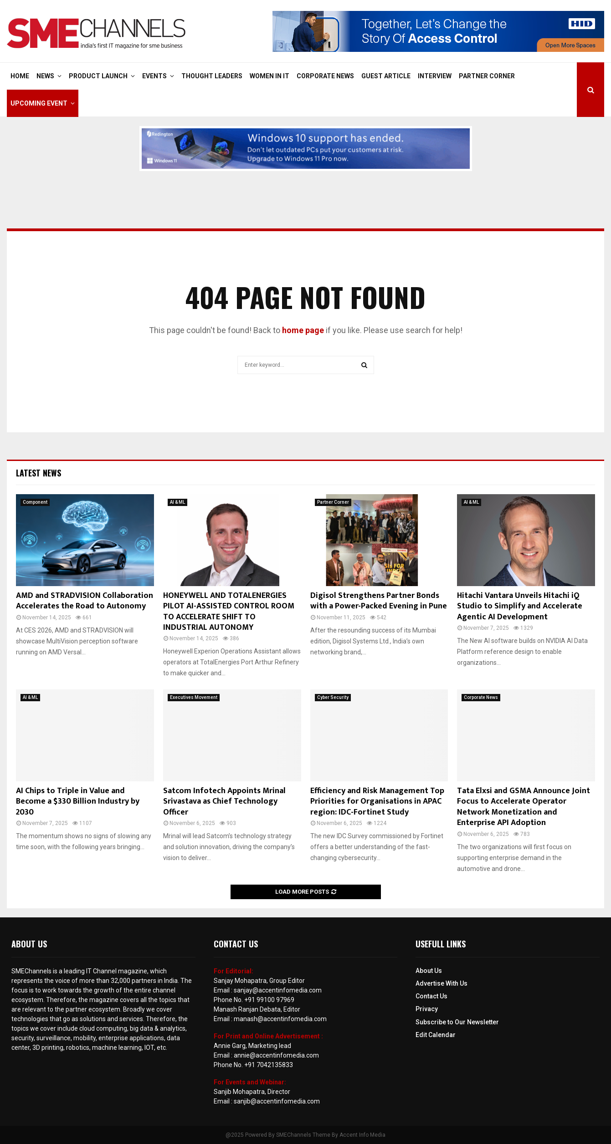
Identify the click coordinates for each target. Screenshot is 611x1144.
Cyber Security (333, 697)
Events (154, 76)
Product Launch (98, 76)
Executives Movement (193, 697)
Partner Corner (487, 76)
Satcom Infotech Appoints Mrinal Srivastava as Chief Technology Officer (224, 801)
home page (303, 330)
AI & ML (177, 502)
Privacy (427, 1008)
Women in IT (269, 76)
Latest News (38, 473)
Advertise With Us (441, 983)
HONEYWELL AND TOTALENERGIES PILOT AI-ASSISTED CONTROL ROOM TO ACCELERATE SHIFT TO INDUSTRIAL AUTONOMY (228, 611)
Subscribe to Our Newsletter (457, 1022)
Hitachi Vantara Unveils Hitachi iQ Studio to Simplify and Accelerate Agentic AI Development (519, 606)
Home (19, 76)
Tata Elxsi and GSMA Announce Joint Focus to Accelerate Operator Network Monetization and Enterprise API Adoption (523, 807)
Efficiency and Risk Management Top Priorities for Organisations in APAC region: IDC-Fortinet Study (377, 801)
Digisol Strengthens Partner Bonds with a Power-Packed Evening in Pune (378, 601)
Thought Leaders (211, 76)
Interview (435, 76)
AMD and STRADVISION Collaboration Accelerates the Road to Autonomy (84, 601)
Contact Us (431, 996)
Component (35, 502)
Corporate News (325, 76)
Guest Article (386, 76)
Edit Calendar (436, 1034)
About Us (429, 970)
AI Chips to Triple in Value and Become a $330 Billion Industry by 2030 (77, 801)
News (45, 76)
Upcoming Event (38, 103)
